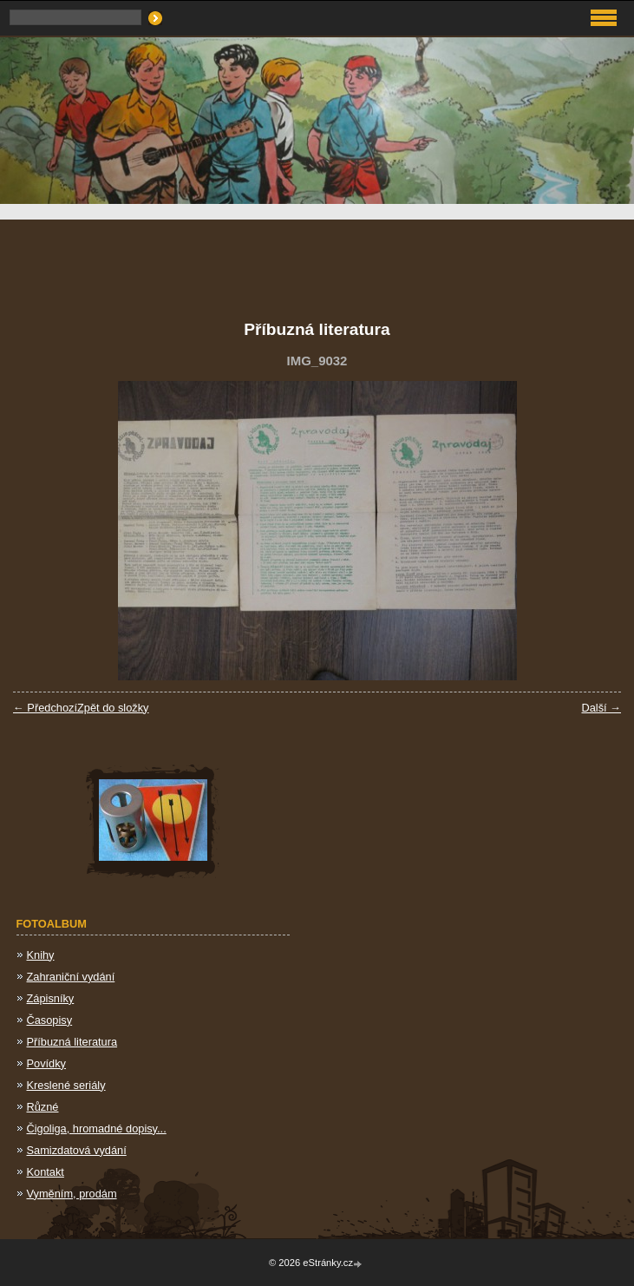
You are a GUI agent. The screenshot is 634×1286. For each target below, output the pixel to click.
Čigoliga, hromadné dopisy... (97, 1128)
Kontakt (45, 1171)
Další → (601, 707)
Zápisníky (51, 998)
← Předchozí (45, 707)
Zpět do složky (113, 707)
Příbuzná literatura (72, 1041)
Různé (43, 1106)
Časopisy (50, 1020)
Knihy (41, 954)
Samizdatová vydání (77, 1150)
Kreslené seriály (66, 1085)
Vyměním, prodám (72, 1193)
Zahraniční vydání (71, 976)
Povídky (47, 1063)
